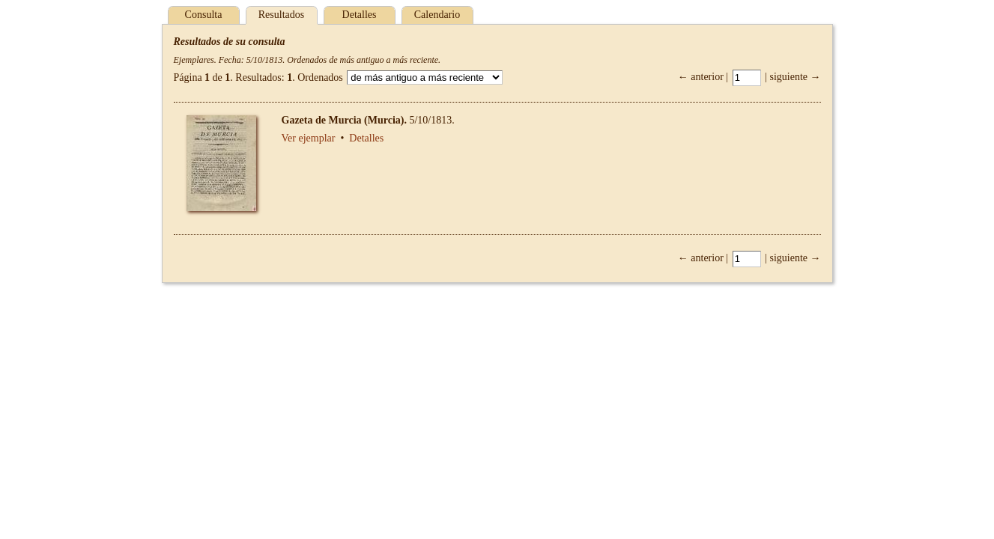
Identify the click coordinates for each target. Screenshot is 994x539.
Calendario (437, 14)
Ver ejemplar (309, 138)
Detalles (359, 14)
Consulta (203, 14)
